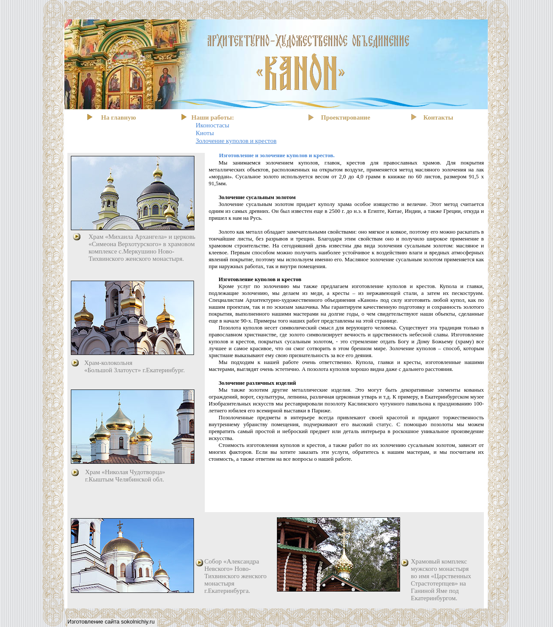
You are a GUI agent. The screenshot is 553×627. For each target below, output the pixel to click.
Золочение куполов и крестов (236, 140)
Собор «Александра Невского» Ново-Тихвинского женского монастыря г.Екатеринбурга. (235, 576)
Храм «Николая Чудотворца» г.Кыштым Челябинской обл (125, 476)
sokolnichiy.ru (138, 621)
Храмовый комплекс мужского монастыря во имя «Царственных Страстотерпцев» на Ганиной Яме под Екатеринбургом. (441, 580)
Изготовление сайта (94, 621)
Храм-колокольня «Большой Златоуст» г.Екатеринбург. (134, 366)
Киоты (205, 133)
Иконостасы (212, 125)
